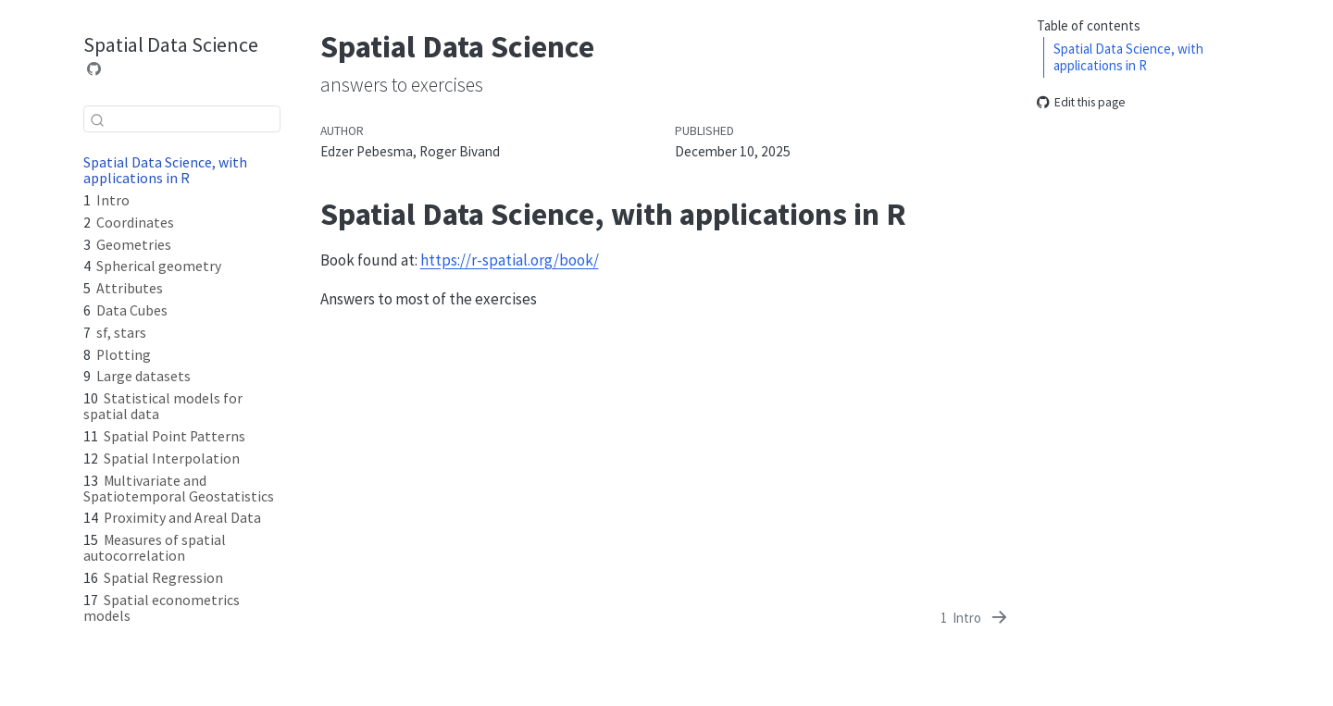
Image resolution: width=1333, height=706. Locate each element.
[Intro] (975, 618)
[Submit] (97, 119)
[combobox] (181, 118)
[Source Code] (94, 68)
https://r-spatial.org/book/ (509, 260)
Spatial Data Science (170, 44)
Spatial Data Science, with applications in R (1128, 57)
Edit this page (1081, 102)
